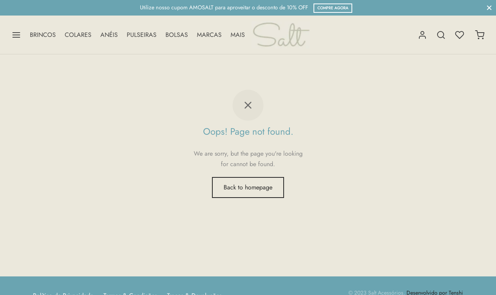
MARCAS (209, 34)
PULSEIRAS (142, 34)
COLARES (78, 34)
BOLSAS (176, 34)
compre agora (332, 8)
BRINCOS (43, 34)
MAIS (238, 34)
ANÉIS (109, 34)
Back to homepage (248, 187)
